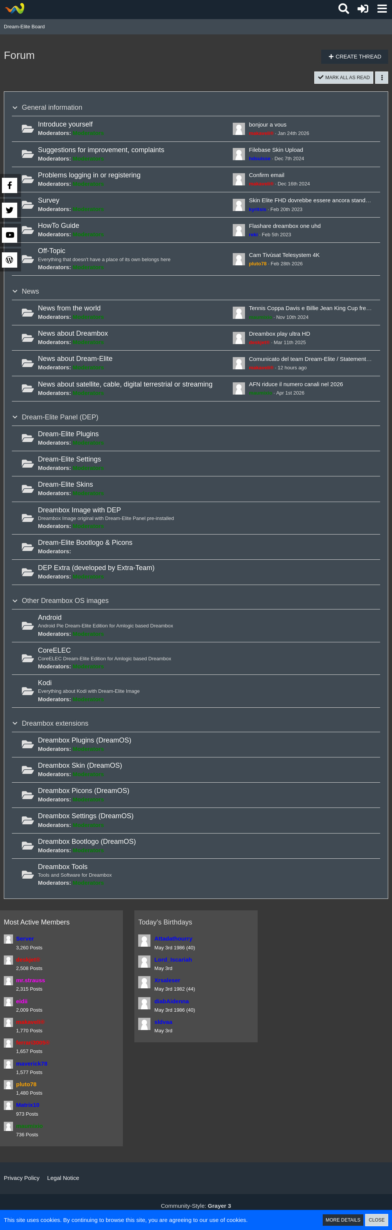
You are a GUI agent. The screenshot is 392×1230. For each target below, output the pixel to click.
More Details (341, 1220)
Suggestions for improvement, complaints (101, 150)
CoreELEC (54, 651)
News (30, 292)
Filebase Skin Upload (276, 150)
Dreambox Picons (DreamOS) (83, 791)
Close (376, 1220)
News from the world (69, 309)
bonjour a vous (267, 125)
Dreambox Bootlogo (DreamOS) (87, 842)
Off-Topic (51, 252)
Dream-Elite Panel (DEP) (60, 418)
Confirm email (266, 175)
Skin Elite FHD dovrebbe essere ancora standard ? (314, 201)
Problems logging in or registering (89, 176)
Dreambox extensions (55, 724)
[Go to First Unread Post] (239, 129)
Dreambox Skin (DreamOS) (80, 766)
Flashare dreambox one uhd (285, 226)
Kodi (45, 683)
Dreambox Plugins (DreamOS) (84, 741)
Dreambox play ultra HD (279, 334)
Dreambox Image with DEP (79, 511)
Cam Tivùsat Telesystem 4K (284, 255)
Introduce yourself (65, 125)
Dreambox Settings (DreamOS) (86, 817)
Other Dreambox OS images (65, 601)
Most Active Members (37, 923)
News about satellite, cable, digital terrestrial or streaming (125, 385)
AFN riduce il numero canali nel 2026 (296, 385)
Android (50, 618)
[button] (382, 8)
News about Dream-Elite (75, 359)
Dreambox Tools (63, 867)
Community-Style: (196, 1205)
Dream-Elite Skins (65, 485)
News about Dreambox (73, 334)
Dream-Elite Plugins (68, 435)
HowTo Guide (58, 226)
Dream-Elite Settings (69, 460)
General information (52, 108)
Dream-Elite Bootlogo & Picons (85, 543)
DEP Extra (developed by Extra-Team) (96, 568)
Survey (48, 201)
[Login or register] (363, 8)
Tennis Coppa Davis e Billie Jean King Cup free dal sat (318, 308)
